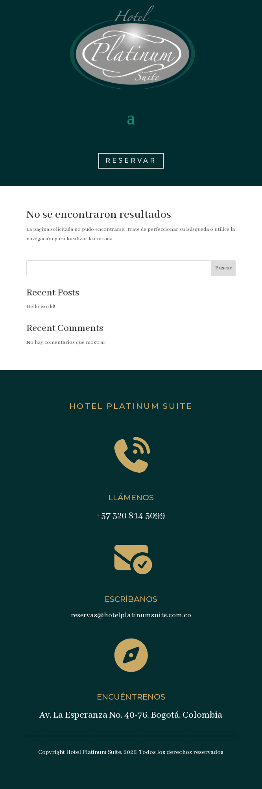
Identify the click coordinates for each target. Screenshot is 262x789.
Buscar (223, 268)
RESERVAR (131, 160)
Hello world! (40, 306)
